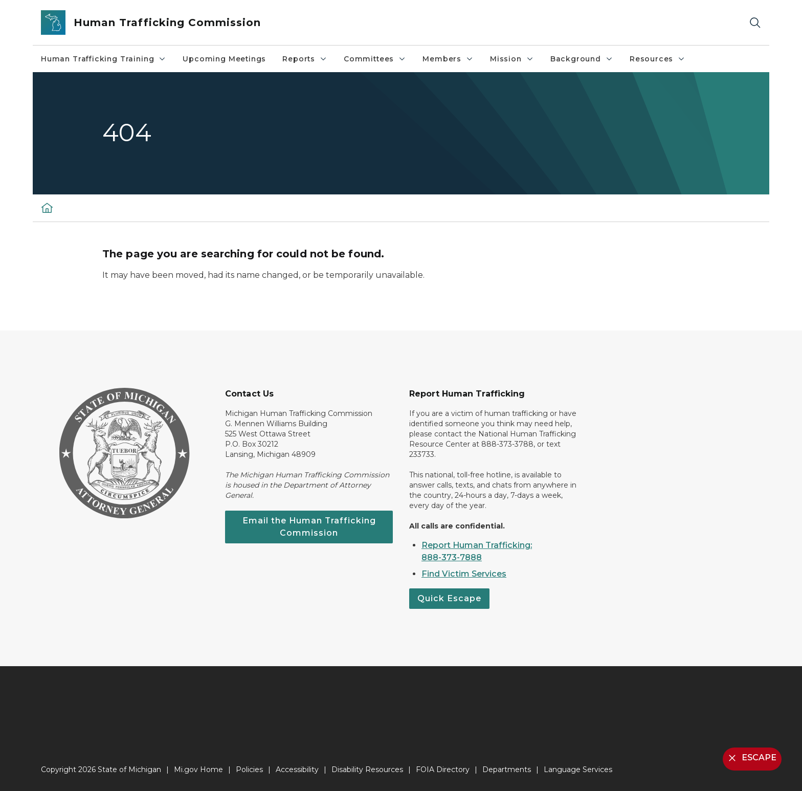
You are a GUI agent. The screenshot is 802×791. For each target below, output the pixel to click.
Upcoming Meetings (224, 58)
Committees (375, 58)
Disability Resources (367, 769)
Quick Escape (449, 598)
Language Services (578, 769)
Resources (657, 58)
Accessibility (297, 769)
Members (448, 58)
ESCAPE (751, 758)
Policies (249, 769)
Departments (506, 769)
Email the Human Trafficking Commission (309, 527)
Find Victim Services (463, 574)
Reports (304, 58)
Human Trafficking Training (103, 58)
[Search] (755, 22)
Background (581, 58)
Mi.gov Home (198, 769)
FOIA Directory (443, 769)
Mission (512, 58)
